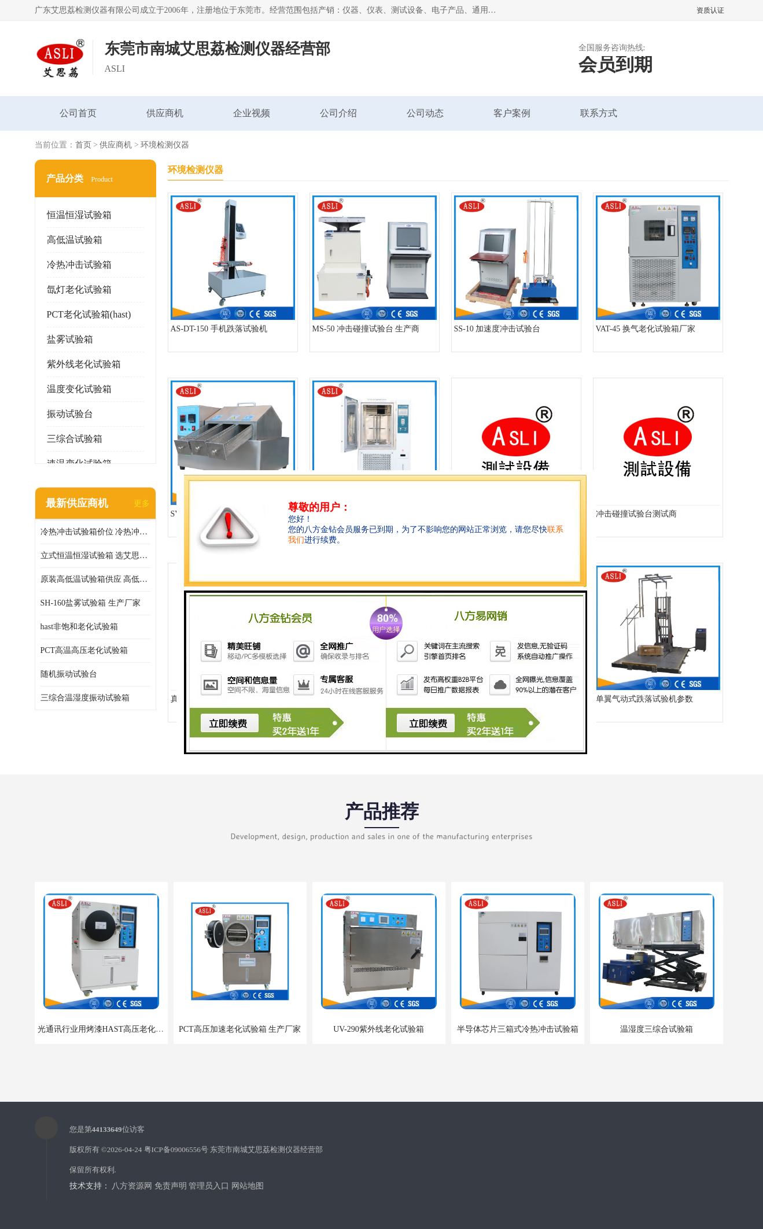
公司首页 (78, 113)
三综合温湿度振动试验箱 (85, 697)
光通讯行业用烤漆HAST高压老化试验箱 (109, 1029)
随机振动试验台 (68, 674)
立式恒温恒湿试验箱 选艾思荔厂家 (95, 555)
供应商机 (164, 113)
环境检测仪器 (165, 145)
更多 (142, 503)
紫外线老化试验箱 (84, 364)
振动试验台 (70, 414)
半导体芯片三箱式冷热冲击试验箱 (517, 1029)
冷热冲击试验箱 (79, 265)
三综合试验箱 (74, 439)
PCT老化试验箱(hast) (89, 314)
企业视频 (251, 113)
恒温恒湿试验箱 (79, 215)
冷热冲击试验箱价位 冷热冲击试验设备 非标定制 (95, 531)
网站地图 (247, 1186)
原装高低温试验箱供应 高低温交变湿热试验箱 (95, 579)
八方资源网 (132, 1186)
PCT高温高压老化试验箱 (84, 650)
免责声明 (170, 1186)
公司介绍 (338, 113)
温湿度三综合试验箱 (656, 1029)
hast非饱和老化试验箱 (79, 626)
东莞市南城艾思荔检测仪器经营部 (266, 1149)
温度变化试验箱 (79, 389)
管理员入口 (209, 1186)
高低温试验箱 (74, 240)
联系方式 (598, 113)
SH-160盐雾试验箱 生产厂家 (90, 603)
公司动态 (425, 113)
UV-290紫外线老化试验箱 (378, 1029)
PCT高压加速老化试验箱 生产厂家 (240, 1029)
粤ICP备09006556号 (176, 1149)
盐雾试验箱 (70, 339)
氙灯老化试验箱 (79, 289)
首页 (83, 145)
